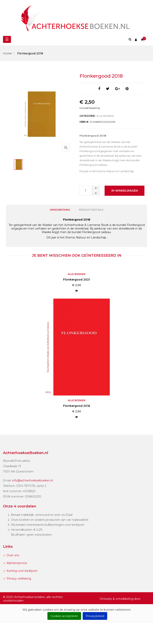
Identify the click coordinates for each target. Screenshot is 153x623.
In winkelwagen (124, 190)
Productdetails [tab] (91, 209)
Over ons (13, 555)
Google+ (117, 89)
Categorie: (87, 115)
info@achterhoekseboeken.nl (32, 480)
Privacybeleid (95, 616)
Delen (99, 89)
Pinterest (127, 89)
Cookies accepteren (64, 616)
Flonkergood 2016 (76, 406)
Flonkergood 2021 (76, 279)
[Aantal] (85, 191)
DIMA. (145, 598)
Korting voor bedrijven (22, 570)
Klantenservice (17, 563)
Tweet (107, 89)
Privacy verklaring (19, 578)
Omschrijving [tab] (60, 209)
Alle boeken (105, 115)
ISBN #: (84, 121)
